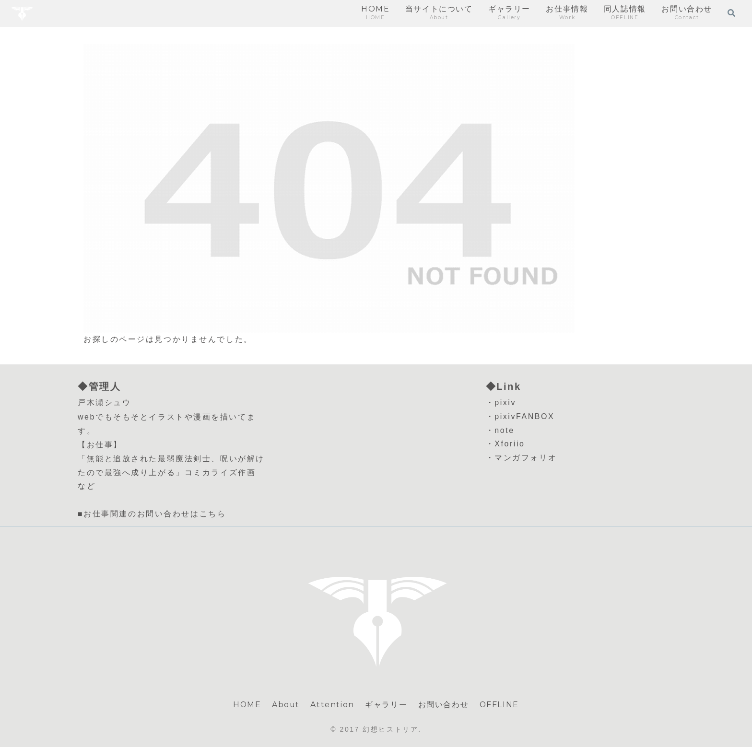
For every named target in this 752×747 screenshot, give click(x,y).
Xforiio (509, 444)
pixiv (505, 402)
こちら (213, 514)
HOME (247, 704)
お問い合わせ (443, 704)
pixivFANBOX (524, 416)
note (504, 430)
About (286, 704)
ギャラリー (386, 704)
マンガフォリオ (525, 458)
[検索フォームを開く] (731, 13)
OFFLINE (499, 704)
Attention (332, 704)
